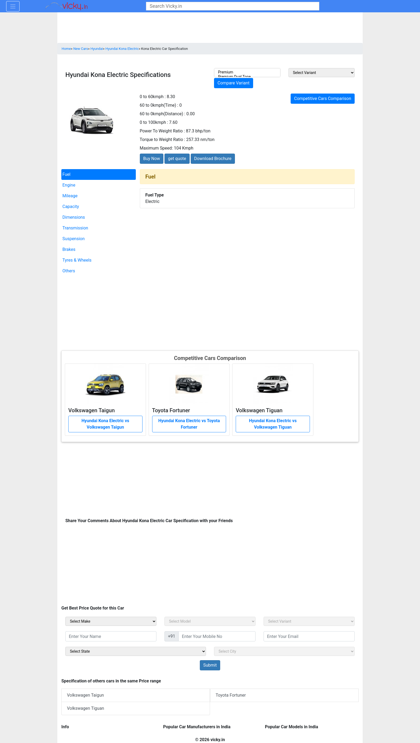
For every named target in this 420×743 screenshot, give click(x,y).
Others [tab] (68, 270)
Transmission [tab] (75, 228)
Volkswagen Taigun (85, 695)
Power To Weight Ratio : (162, 130)
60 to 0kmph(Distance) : (162, 113)
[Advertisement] (210, 312)
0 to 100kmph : (154, 122)
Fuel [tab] (66, 174)
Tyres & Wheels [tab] (77, 260)
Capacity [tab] (70, 206)
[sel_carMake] (110, 621)
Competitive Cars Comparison (322, 98)
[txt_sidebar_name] (110, 636)
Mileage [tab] (69, 195)
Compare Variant (234, 83)
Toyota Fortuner (231, 695)
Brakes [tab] (68, 249)
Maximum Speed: (156, 148)
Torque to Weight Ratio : (162, 139)
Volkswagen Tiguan (85, 708)
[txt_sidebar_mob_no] (217, 636)
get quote (177, 158)
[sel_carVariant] (309, 621)
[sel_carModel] (210, 621)
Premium (247, 72)
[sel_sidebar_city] (284, 651)
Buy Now (151, 158)
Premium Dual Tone (247, 77)
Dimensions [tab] (73, 217)
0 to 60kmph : (153, 96)
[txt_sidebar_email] (309, 636)
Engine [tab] (68, 185)
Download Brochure (212, 158)
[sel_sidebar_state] (135, 651)
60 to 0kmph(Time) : (159, 105)
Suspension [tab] (73, 238)
